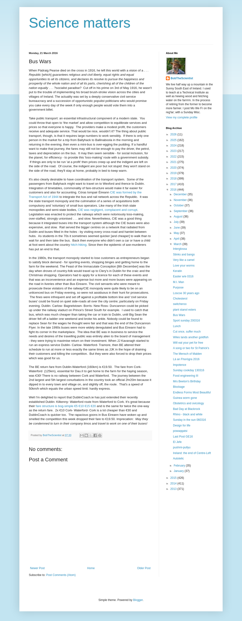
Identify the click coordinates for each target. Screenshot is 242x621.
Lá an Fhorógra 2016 (186, 359)
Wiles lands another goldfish (190, 337)
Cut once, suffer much (187, 331)
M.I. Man (178, 282)
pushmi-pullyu (181, 447)
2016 (173, 189)
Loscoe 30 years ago (186, 293)
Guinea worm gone (185, 398)
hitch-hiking (78, 244)
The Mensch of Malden (187, 353)
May (177, 233)
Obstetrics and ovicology (188, 403)
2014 (173, 483)
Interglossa (180, 248)
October (179, 205)
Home (91, 568)
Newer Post (37, 568)
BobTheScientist (182, 78)
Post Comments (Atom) (61, 575)
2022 (173, 156)
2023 (173, 151)
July (177, 222)
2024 (173, 145)
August (178, 216)
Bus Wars (179, 315)
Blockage (179, 386)
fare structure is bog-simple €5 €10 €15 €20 (66, 406)
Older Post (144, 568)
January (179, 471)
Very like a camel (183, 260)
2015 (173, 477)
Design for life (181, 425)
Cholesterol (180, 298)
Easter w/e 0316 (183, 276)
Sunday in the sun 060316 (189, 419)
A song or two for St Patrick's (191, 348)
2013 (173, 489)
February (180, 465)
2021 (173, 162)
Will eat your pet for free (188, 342)
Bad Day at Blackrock (186, 409)
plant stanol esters (184, 309)
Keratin (177, 271)
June (177, 227)
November (181, 200)
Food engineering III (185, 375)
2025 (173, 140)
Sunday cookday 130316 (188, 370)
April (177, 238)
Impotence (179, 365)
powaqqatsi (180, 431)
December (181, 194)
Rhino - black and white (188, 414)
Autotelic (178, 458)
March (178, 244)
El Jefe (177, 442)
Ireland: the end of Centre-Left (192, 453)
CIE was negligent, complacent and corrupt (107, 210)
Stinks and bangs (184, 254)
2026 (173, 134)
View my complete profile (181, 117)
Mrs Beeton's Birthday (187, 381)
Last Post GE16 (183, 436)
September (181, 211)
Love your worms (183, 265)
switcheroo (179, 304)
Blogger (138, 600)
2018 (173, 178)
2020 (173, 167)
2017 (173, 184)
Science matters (79, 23)
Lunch (177, 326)
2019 (173, 173)
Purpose (178, 287)
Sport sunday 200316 (186, 320)
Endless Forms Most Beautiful (192, 392)
